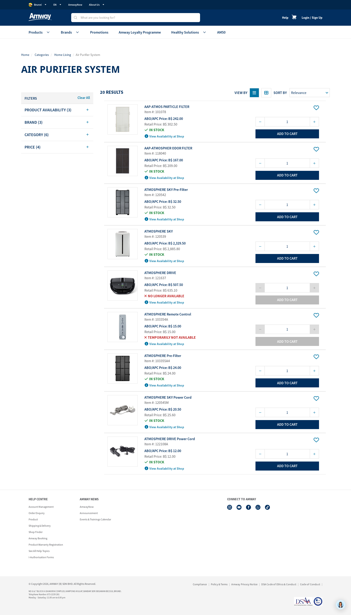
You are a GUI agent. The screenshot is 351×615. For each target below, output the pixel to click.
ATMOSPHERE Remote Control (167, 314)
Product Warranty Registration (46, 544)
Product (33, 519)
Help (285, 18)
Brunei (38, 5)
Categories (42, 55)
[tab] (57, 110)
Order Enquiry (37, 513)
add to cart (287, 133)
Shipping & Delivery (40, 525)
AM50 (221, 32)
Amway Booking (38, 538)
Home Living (62, 55)
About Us (97, 4)
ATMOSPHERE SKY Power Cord (167, 397)
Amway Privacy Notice (244, 584)
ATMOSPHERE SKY (158, 231)
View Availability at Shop (164, 136)
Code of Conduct (310, 584)
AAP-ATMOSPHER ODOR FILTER (168, 148)
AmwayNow (75, 4)
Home (25, 55)
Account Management (41, 506)
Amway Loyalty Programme (140, 32)
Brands (70, 32)
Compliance (200, 584)
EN (57, 4)
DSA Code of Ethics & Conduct (278, 584)
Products (39, 32)
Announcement (89, 513)
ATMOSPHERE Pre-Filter (162, 355)
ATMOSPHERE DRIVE (160, 272)
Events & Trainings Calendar (95, 519)
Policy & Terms (219, 584)
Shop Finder (36, 532)
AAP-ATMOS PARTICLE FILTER (166, 106)
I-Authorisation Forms (41, 557)
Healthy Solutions (189, 32)
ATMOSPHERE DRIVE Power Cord (169, 439)
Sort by (280, 92)
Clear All (83, 97)
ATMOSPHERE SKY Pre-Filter (166, 189)
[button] (57, 110)
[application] (340, 604)
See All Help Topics (39, 551)
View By (241, 92)
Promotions (99, 32)
